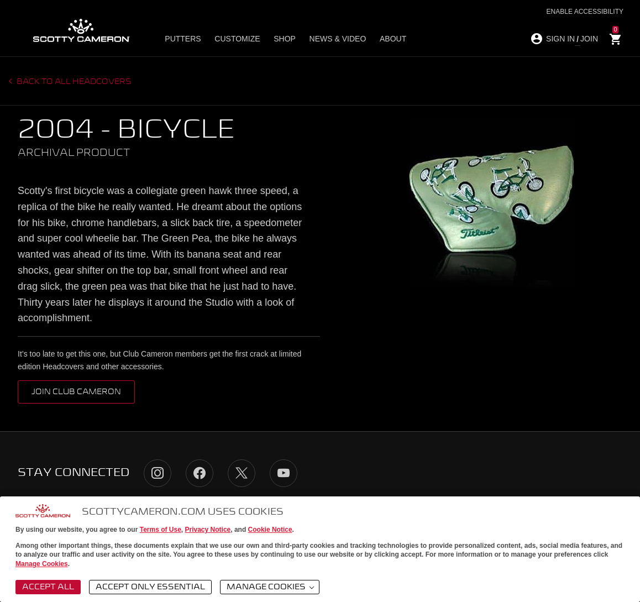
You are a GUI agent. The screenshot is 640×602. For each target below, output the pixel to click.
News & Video (336, 39)
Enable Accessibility (585, 11)
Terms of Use (160, 529)
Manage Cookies (41, 564)
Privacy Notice (208, 529)
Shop (284, 39)
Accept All (48, 587)
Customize (237, 39)
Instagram (157, 473)
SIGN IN (560, 38)
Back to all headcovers (73, 82)
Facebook (199, 473)
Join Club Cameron (76, 392)
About (392, 39)
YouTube (283, 473)
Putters (183, 39)
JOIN (589, 38)
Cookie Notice (270, 529)
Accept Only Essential (150, 587)
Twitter (241, 473)
